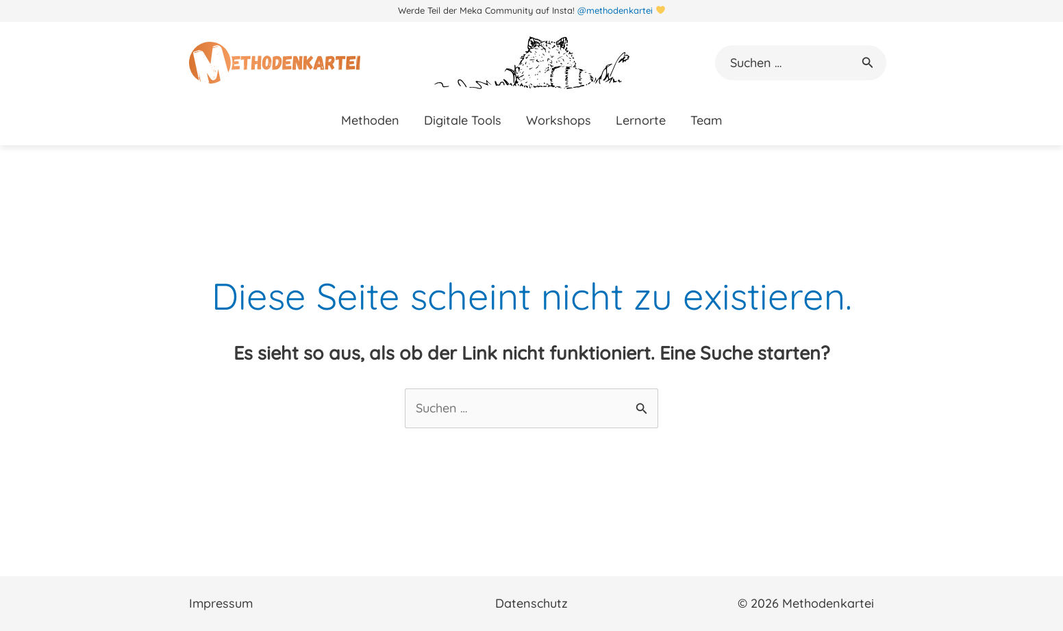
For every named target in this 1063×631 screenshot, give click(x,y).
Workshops (558, 120)
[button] (868, 63)
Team (706, 120)
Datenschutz (531, 603)
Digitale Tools (462, 120)
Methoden (370, 120)
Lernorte (641, 120)
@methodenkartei (615, 10)
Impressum (221, 603)
